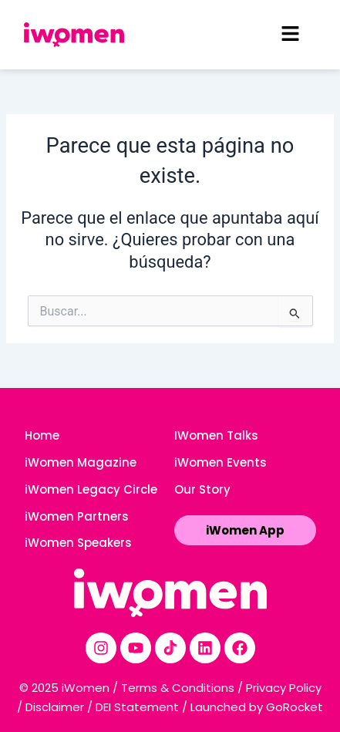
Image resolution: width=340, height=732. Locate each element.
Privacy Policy (283, 688)
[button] (289, 35)
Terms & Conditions (177, 688)
